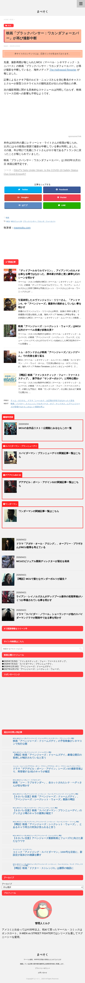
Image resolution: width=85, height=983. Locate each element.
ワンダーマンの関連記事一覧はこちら (39, 511)
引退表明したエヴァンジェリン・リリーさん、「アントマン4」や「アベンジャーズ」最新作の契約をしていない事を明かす (49, 303)
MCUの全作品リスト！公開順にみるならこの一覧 (45, 428)
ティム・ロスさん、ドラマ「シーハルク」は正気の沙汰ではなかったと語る (42, 400)
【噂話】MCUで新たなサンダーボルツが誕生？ (41, 579)
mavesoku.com (22, 227)
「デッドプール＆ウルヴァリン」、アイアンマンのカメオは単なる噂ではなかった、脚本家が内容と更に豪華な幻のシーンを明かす (49, 274)
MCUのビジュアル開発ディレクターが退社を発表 (42, 561)
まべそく (42, 11)
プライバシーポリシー (42, 968)
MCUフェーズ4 (16, 221)
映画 (7, 217)
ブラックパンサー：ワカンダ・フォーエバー (39, 221)
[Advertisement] (42, 115)
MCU (8, 221)
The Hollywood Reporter (63, 69)
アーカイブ (7, 884)
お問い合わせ (42, 972)
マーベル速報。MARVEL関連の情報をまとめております (42, 959)
